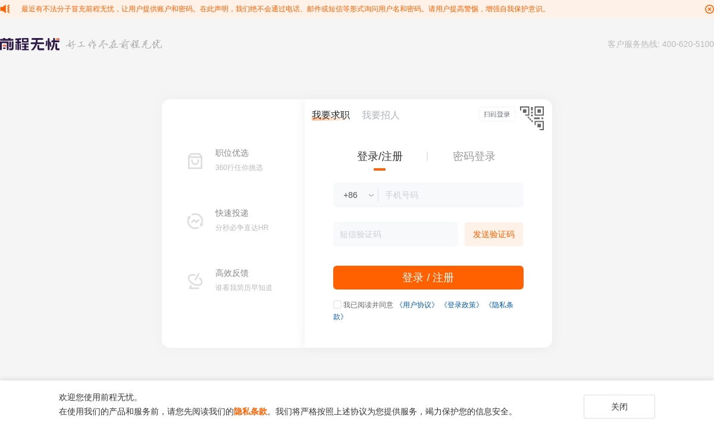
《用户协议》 (417, 305)
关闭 (619, 406)
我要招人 (381, 115)
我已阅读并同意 (368, 305)
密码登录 (474, 156)
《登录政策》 (461, 305)
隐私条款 (250, 411)
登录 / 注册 (428, 278)
